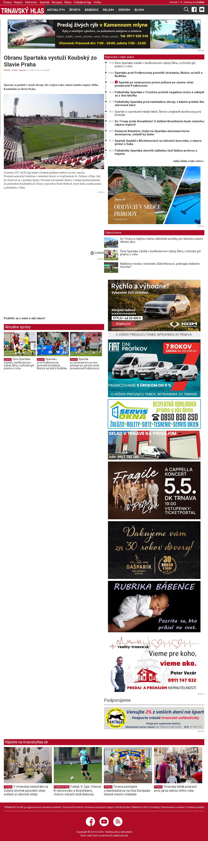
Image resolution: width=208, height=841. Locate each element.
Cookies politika (195, 807)
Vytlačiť (97, 253)
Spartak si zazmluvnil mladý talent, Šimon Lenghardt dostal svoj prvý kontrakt (158, 113)
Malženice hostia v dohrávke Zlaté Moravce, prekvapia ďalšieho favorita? (160, 265)
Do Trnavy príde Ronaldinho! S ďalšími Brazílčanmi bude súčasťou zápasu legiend (159, 123)
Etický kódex (123, 807)
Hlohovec (31, 2)
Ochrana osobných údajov (99, 807)
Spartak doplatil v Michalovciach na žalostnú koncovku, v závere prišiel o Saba (158, 142)
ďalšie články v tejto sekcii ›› (188, 161)
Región (18, 2)
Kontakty (155, 807)
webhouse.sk (120, 835)
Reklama (137, 807)
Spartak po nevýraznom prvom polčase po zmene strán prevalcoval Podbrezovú (84, 364)
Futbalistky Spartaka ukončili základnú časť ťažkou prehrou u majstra (156, 152)
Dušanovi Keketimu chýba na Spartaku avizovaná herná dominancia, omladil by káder (152, 132)
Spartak (44, 2)
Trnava (7, 2)
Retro (68, 2)
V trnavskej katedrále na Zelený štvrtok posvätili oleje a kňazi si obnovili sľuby (26, 790)
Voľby (97, 2)
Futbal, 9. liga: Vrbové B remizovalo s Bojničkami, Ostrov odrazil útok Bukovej (77, 790)
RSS (145, 807)
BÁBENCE (92, 10)
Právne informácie (73, 807)
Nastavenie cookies (173, 807)
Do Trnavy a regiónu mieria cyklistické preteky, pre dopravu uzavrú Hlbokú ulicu (161, 240)
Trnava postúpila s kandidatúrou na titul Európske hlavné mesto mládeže (127, 790)
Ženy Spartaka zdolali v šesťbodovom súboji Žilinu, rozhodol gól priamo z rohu (19, 364)
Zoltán (200, 2)
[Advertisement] (54, 221)
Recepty (57, 2)
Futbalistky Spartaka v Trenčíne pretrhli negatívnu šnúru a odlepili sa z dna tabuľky (159, 93)
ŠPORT (7, 70)
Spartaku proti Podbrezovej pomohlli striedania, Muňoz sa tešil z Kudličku (52, 364)
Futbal (14, 70)
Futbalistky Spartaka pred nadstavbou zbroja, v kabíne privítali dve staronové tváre (159, 103)
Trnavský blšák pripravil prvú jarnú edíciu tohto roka (175, 788)
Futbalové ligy (82, 2)
